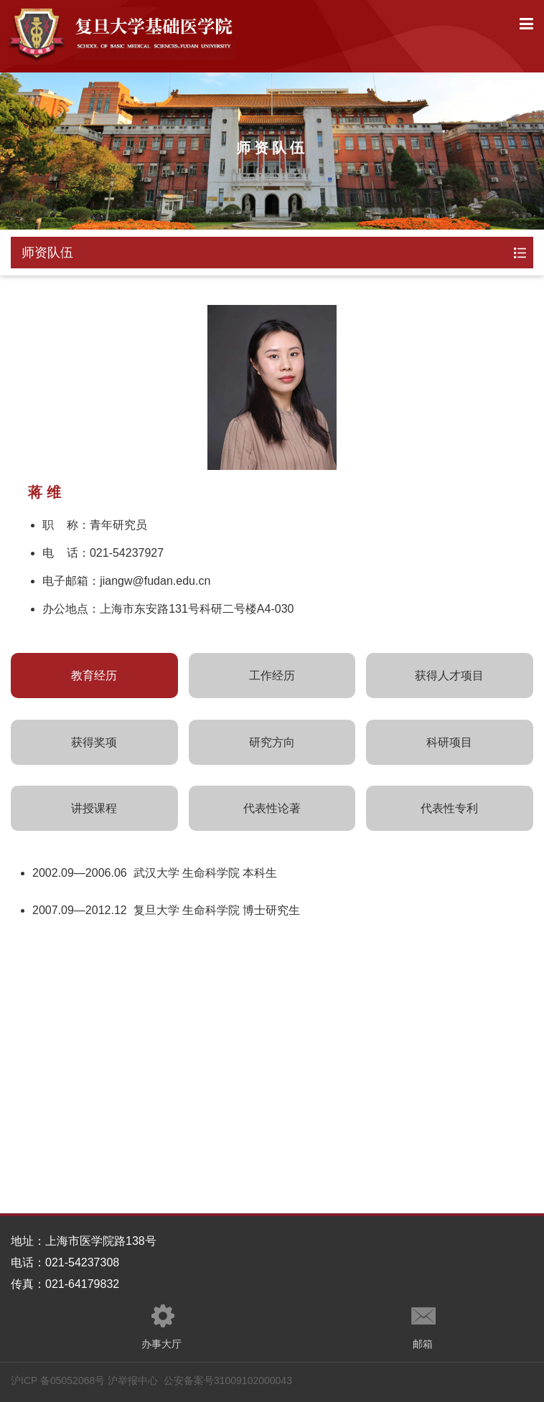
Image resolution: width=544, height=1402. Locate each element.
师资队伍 (47, 252)
